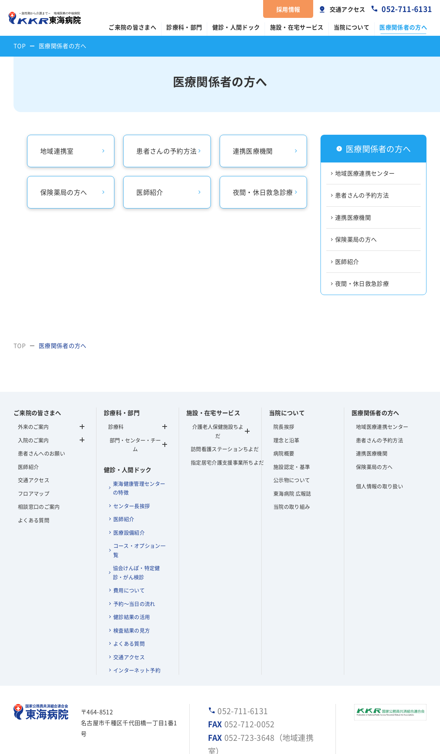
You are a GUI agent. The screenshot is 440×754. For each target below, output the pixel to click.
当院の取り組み (291, 506)
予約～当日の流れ (134, 603)
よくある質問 (33, 520)
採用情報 (288, 9)
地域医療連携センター (365, 173)
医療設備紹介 (129, 532)
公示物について (291, 479)
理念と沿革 (286, 440)
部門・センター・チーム (138, 444)
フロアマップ (33, 493)
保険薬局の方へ (356, 239)
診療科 (137, 426)
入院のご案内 (33, 440)
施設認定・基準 (291, 466)
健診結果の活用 (131, 616)
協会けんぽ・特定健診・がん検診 (136, 572)
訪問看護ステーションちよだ (220, 448)
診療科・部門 (184, 27)
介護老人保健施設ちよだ (217, 431)
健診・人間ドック (236, 27)
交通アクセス (347, 9)
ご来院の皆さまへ (132, 27)
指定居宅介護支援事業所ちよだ (220, 462)
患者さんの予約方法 (362, 195)
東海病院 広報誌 (292, 493)
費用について (129, 590)
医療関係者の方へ (403, 27)
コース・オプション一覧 (139, 550)
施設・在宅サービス (297, 27)
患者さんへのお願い (41, 453)
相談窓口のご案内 (39, 506)
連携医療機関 (353, 217)
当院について (351, 27)
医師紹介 (347, 261)
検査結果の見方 (131, 630)
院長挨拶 (283, 426)
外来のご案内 (33, 426)
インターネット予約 (136, 670)
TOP (20, 46)
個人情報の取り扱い (379, 486)
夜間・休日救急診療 (362, 283)
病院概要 (283, 453)
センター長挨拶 (131, 505)
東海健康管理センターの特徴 (139, 488)
